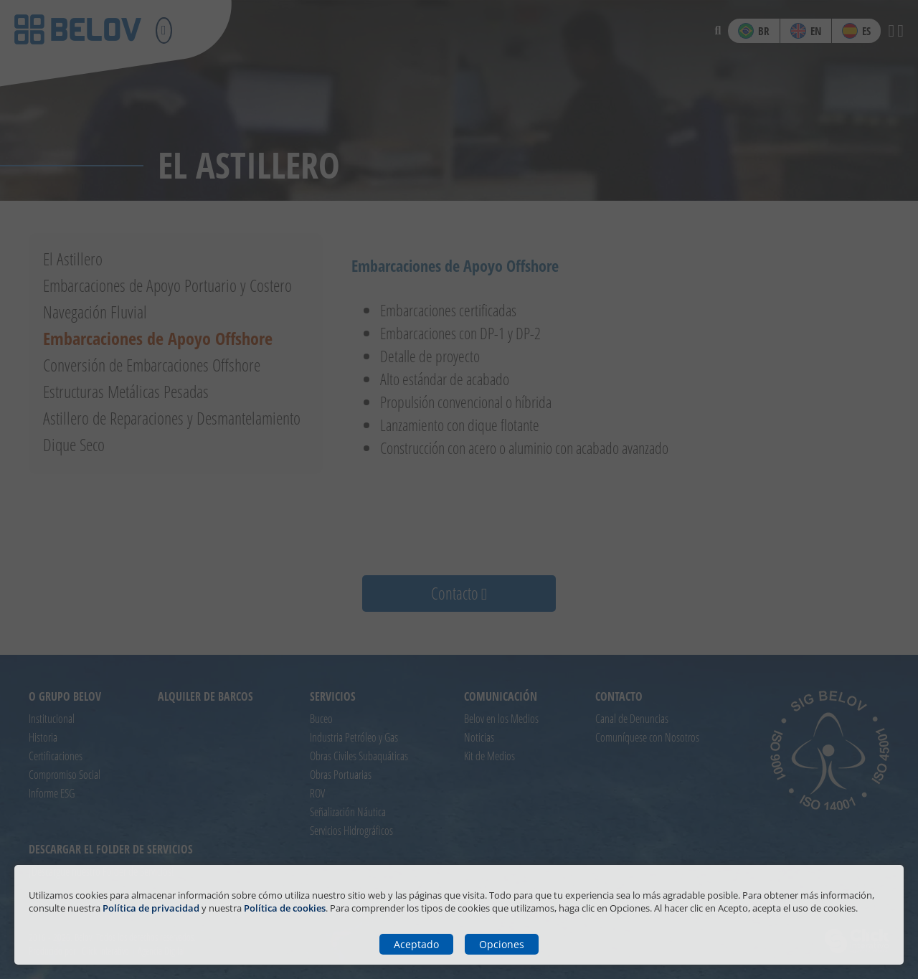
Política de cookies (285, 908)
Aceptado (416, 944)
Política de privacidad (151, 908)
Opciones (501, 944)
